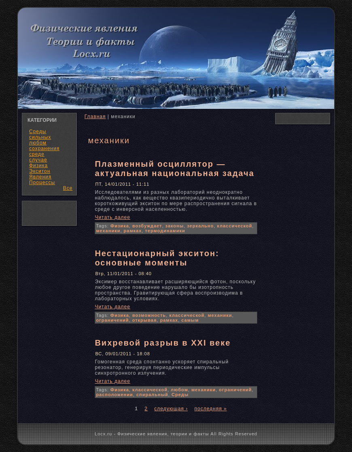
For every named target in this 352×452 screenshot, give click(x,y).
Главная (95, 116)
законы (174, 225)
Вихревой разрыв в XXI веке (163, 342)
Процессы (42, 182)
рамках (133, 230)
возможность (149, 315)
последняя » (210, 409)
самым (190, 320)
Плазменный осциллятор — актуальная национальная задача (174, 168)
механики (108, 230)
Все (68, 188)
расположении (114, 394)
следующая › (171, 409)
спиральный (152, 394)
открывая (144, 320)
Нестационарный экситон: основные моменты (157, 258)
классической (234, 225)
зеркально (200, 225)
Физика (119, 225)
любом (179, 389)
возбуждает (147, 225)
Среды (180, 394)
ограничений (112, 320)
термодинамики (165, 230)
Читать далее (112, 217)
